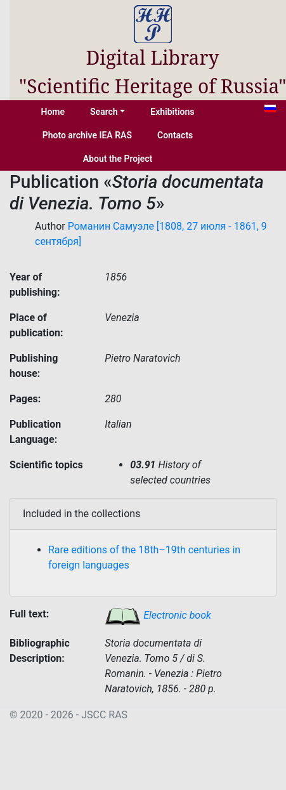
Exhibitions (172, 112)
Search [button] (104, 112)
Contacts (175, 135)
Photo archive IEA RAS (87, 135)
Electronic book (158, 615)
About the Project (118, 159)
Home (53, 112)
